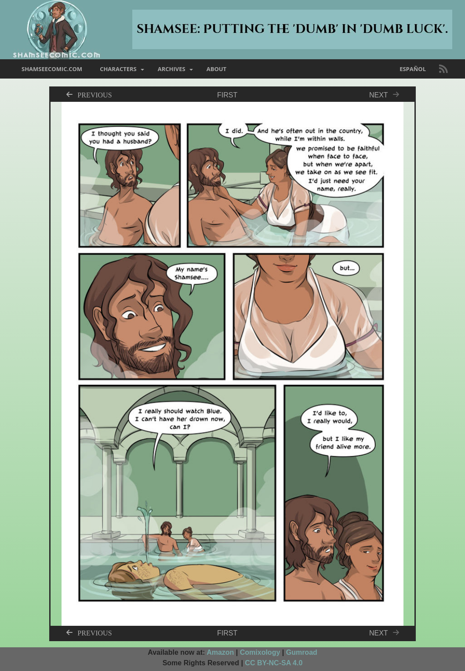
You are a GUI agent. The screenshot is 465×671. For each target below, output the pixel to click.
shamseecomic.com (52, 69)
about (216, 69)
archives (171, 69)
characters (118, 69)
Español (413, 69)
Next (386, 95)
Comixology (260, 652)
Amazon (220, 652)
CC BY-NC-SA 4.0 (273, 663)
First (227, 95)
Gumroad (301, 652)
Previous (94, 94)
